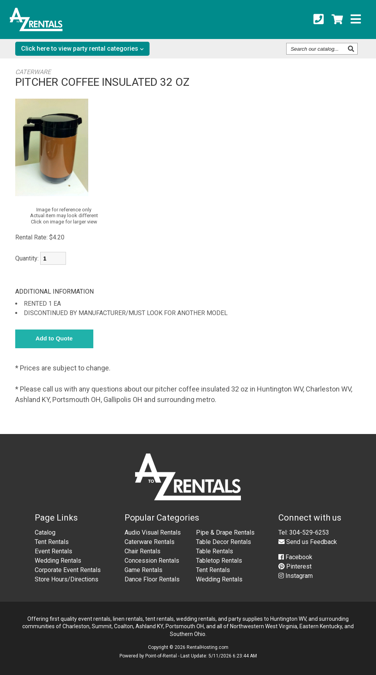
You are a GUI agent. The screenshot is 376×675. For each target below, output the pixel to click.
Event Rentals (53, 551)
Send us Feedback (307, 542)
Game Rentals (143, 570)
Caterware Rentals (150, 542)
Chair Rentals (142, 551)
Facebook (295, 557)
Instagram (295, 575)
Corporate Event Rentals (68, 570)
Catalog (45, 532)
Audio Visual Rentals (153, 532)
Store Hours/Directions (66, 579)
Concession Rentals (152, 560)
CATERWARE (33, 72)
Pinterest (295, 566)
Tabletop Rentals (219, 560)
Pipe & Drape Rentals (225, 532)
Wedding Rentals (58, 560)
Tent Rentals (52, 542)
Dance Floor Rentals (152, 579)
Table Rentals (214, 551)
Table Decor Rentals (223, 542)
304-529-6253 (309, 532)
